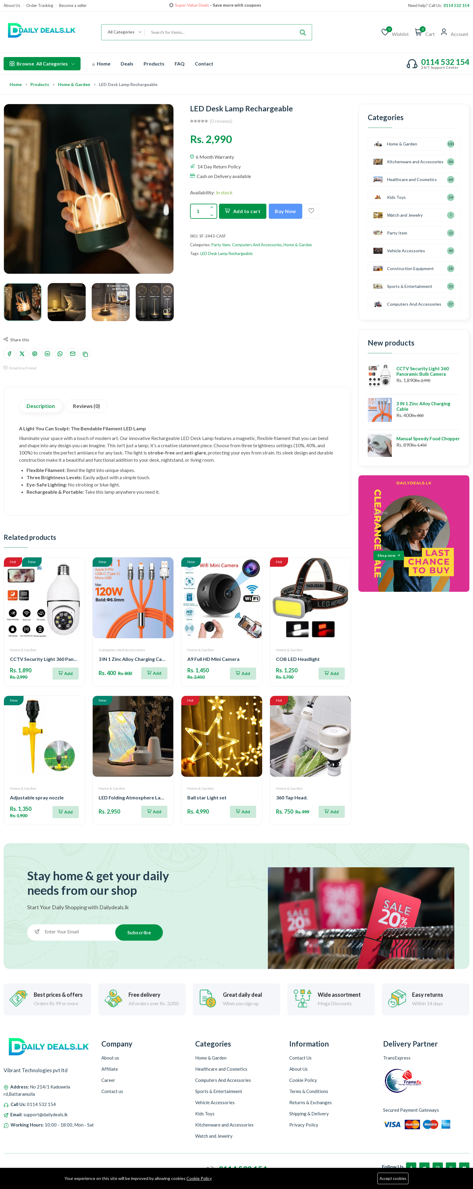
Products (154, 63)
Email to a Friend (20, 368)
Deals (127, 63)
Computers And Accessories (257, 244)
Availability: (202, 192)
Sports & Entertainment (402, 286)
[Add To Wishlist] (311, 211)
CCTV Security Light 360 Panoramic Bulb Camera (422, 371)
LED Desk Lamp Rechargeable (226, 253)
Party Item (220, 244)
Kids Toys (389, 197)
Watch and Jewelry (398, 215)
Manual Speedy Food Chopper (428, 438)
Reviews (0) (86, 406)
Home (101, 63)
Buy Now (285, 211)
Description (41, 406)
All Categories (42, 63)
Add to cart (242, 211)
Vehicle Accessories (399, 251)
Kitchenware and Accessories (408, 162)
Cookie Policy (199, 1178)
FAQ (180, 63)
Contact (204, 63)
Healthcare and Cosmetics (405, 180)
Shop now (264, 5)
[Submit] (303, 32)
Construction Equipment (403, 268)
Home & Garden (74, 84)
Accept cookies (392, 1178)
